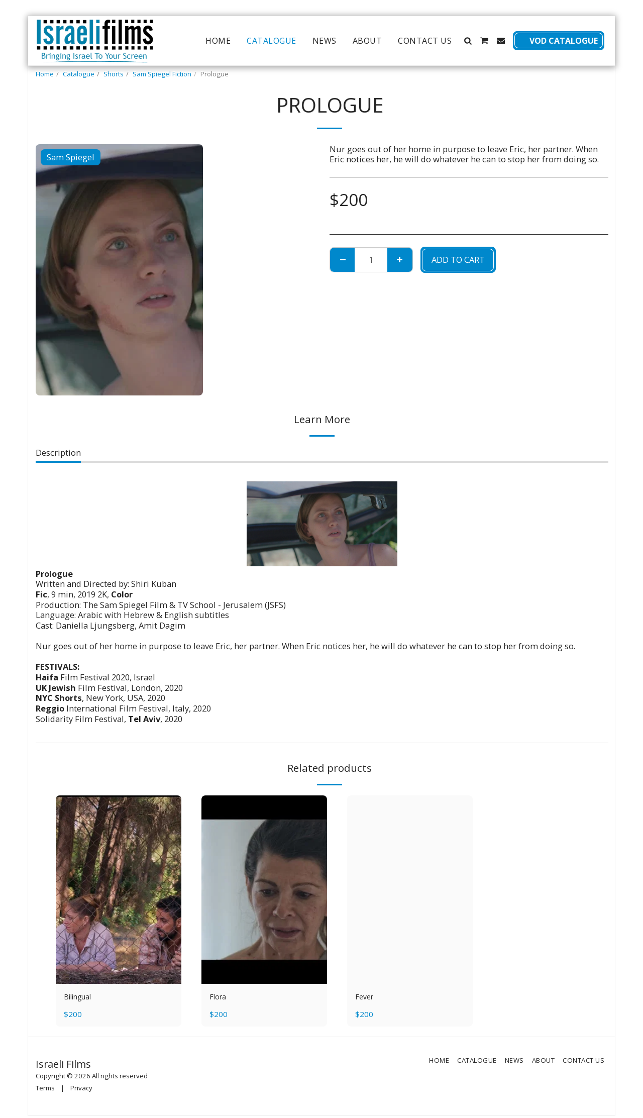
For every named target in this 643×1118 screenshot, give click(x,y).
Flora (219, 997)
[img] (118, 889)
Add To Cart (458, 259)
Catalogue (78, 73)
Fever (365, 997)
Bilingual (81, 997)
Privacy (81, 1089)
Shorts (113, 73)
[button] (467, 41)
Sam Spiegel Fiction (162, 73)
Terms (45, 1089)
